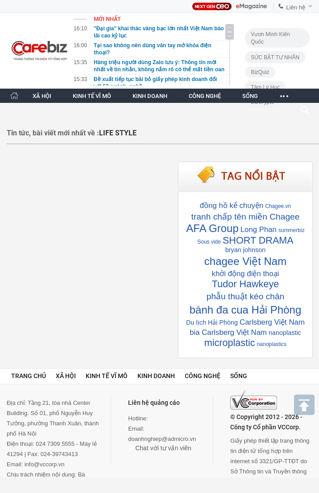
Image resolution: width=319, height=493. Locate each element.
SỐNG (250, 96)
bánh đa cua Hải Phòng (246, 310)
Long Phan (258, 229)
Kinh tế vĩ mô (107, 375)
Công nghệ (202, 375)
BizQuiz (260, 72)
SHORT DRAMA (258, 240)
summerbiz (291, 230)
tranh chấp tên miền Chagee (245, 216)
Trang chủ (28, 375)
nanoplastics (272, 344)
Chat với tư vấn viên (159, 448)
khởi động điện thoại (245, 273)
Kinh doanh (156, 375)
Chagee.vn (278, 206)
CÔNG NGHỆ (205, 96)
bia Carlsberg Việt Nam (228, 332)
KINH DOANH (150, 96)
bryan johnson (245, 249)
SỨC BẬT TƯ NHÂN (275, 57)
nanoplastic (285, 332)
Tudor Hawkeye (245, 283)
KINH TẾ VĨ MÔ (92, 96)
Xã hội (66, 375)
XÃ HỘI (42, 96)
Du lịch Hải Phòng (212, 322)
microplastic (229, 342)
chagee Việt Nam (245, 261)
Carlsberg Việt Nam (272, 322)
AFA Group (212, 228)
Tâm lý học (265, 87)
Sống (238, 375)
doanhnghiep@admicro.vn (162, 439)
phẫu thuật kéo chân (246, 296)
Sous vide (209, 242)
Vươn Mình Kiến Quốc (270, 38)
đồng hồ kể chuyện (232, 205)
